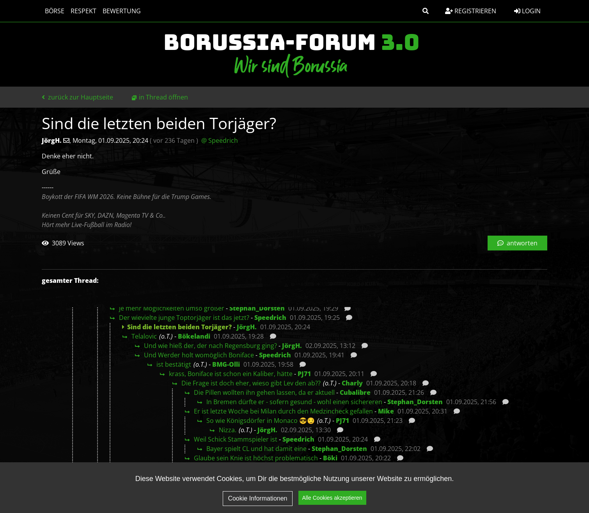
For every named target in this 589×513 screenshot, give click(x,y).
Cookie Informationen (257, 503)
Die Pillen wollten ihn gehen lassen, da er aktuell (264, 392)
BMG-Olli (226, 364)
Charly (352, 383)
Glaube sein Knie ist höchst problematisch (255, 458)
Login (527, 11)
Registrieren (470, 11)
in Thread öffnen (163, 97)
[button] (425, 11)
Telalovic (144, 336)
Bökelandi (194, 336)
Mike (386, 411)
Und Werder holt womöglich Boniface (198, 355)
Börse (54, 11)
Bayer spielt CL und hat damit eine (256, 448)
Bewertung (122, 11)
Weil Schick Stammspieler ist (235, 439)
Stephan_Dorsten (257, 308)
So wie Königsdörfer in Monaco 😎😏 (260, 420)
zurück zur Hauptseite (77, 97)
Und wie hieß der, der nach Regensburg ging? (210, 345)
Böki (330, 458)
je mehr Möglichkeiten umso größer (171, 308)
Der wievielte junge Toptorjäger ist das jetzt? (184, 317)
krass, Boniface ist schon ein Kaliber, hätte (230, 373)
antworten (517, 243)
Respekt (83, 11)
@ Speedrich (219, 140)
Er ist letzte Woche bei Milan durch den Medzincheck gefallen (283, 411)
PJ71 (304, 373)
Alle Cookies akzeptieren (332, 503)
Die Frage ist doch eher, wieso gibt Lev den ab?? (251, 383)
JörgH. (247, 327)
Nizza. (227, 430)
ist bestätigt (174, 364)
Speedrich (270, 317)
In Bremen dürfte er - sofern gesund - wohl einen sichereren (294, 402)
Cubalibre (355, 392)
